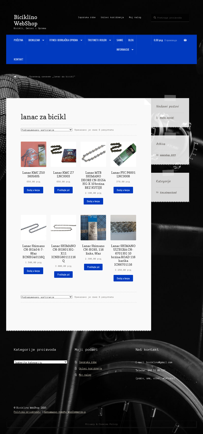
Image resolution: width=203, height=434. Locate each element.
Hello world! (167, 118)
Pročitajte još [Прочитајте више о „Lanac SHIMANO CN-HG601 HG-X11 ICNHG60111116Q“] (63, 274)
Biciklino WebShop (25, 20)
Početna (18, 40)
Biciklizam (34, 40)
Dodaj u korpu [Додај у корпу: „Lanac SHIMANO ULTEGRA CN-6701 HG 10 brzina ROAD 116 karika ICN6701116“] (123, 278)
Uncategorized (168, 192)
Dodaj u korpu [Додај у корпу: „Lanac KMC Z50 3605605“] (33, 190)
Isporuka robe (87, 17)
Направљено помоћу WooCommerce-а (65, 412)
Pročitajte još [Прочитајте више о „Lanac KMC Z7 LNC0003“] (63, 190)
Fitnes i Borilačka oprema (64, 40)
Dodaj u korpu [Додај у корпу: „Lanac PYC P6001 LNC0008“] (123, 190)
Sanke (120, 40)
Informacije (123, 49)
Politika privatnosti (27, 412)
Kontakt (18, 59)
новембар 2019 (168, 155)
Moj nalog (135, 17)
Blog (131, 40)
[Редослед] (46, 129)
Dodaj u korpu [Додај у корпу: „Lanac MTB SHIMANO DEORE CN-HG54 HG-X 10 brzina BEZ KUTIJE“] (93, 201)
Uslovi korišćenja (112, 17)
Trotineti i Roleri (97, 40)
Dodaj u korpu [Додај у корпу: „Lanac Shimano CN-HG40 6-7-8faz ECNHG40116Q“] (33, 270)
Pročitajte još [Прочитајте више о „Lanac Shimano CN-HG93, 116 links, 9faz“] (93, 267)
